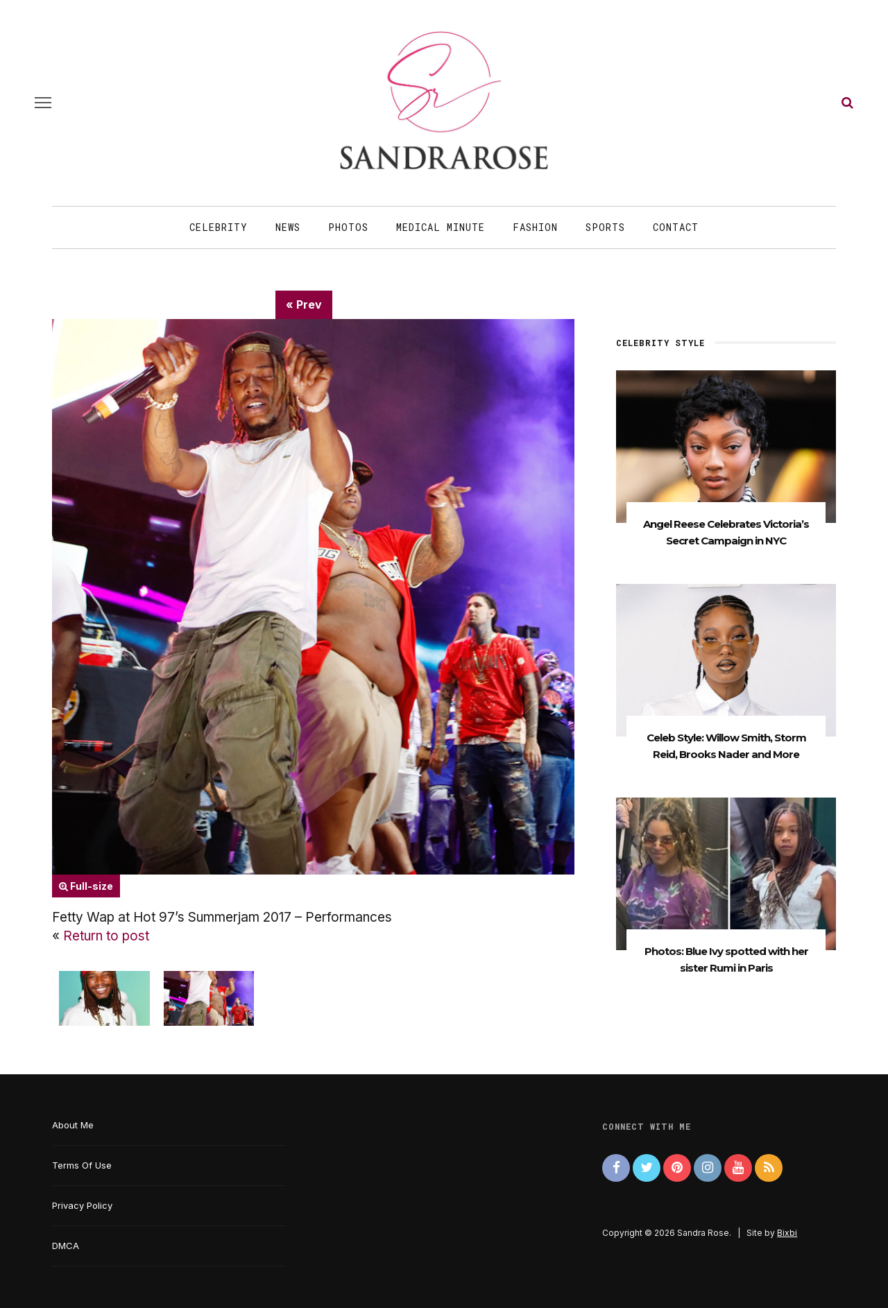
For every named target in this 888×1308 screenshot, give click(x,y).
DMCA (65, 1245)
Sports (605, 227)
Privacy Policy (82, 1205)
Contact (676, 227)
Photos (348, 227)
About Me (73, 1124)
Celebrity (218, 227)
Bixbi (787, 1233)
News (287, 227)
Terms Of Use (82, 1165)
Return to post (106, 936)
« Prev (304, 304)
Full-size (86, 886)
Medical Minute (440, 227)
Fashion (535, 227)
